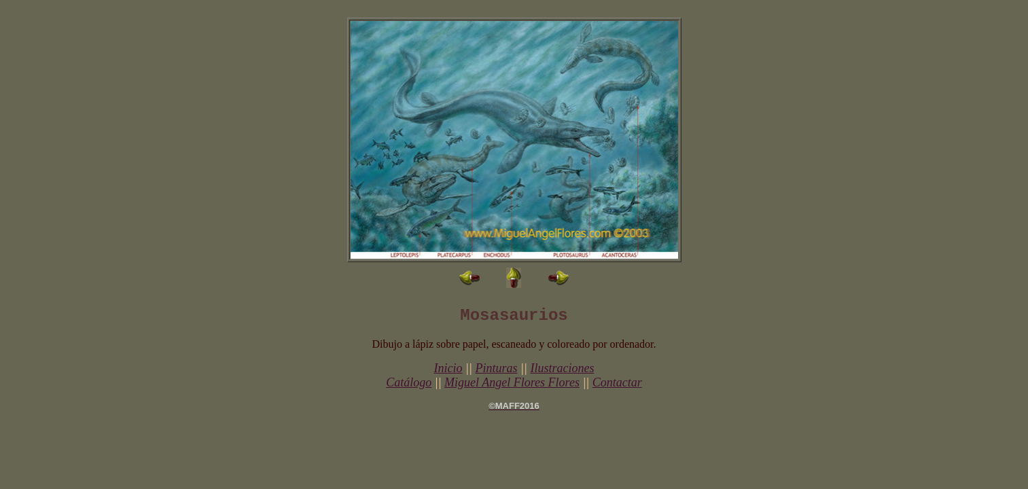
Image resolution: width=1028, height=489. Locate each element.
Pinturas (496, 368)
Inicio (448, 368)
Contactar (617, 382)
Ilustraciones (562, 368)
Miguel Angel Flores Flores (512, 382)
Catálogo (408, 382)
